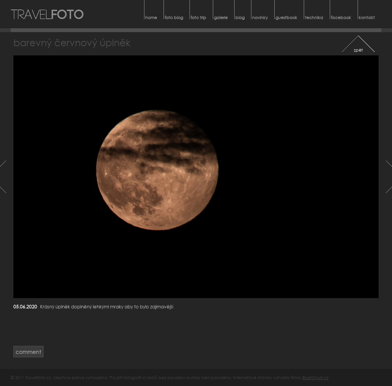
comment (28, 352)
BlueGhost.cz (315, 377)
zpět (358, 49)
